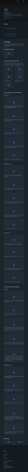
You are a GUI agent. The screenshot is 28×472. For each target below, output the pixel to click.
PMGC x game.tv (6, 458)
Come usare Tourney (6, 454)
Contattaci (5, 451)
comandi (5, 455)
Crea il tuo (10, 29)
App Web (8, 175)
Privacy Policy (5, 463)
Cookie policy (5, 462)
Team (4, 450)
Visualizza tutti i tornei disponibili (10, 36)
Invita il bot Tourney (8, 300)
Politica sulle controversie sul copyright (9, 466)
